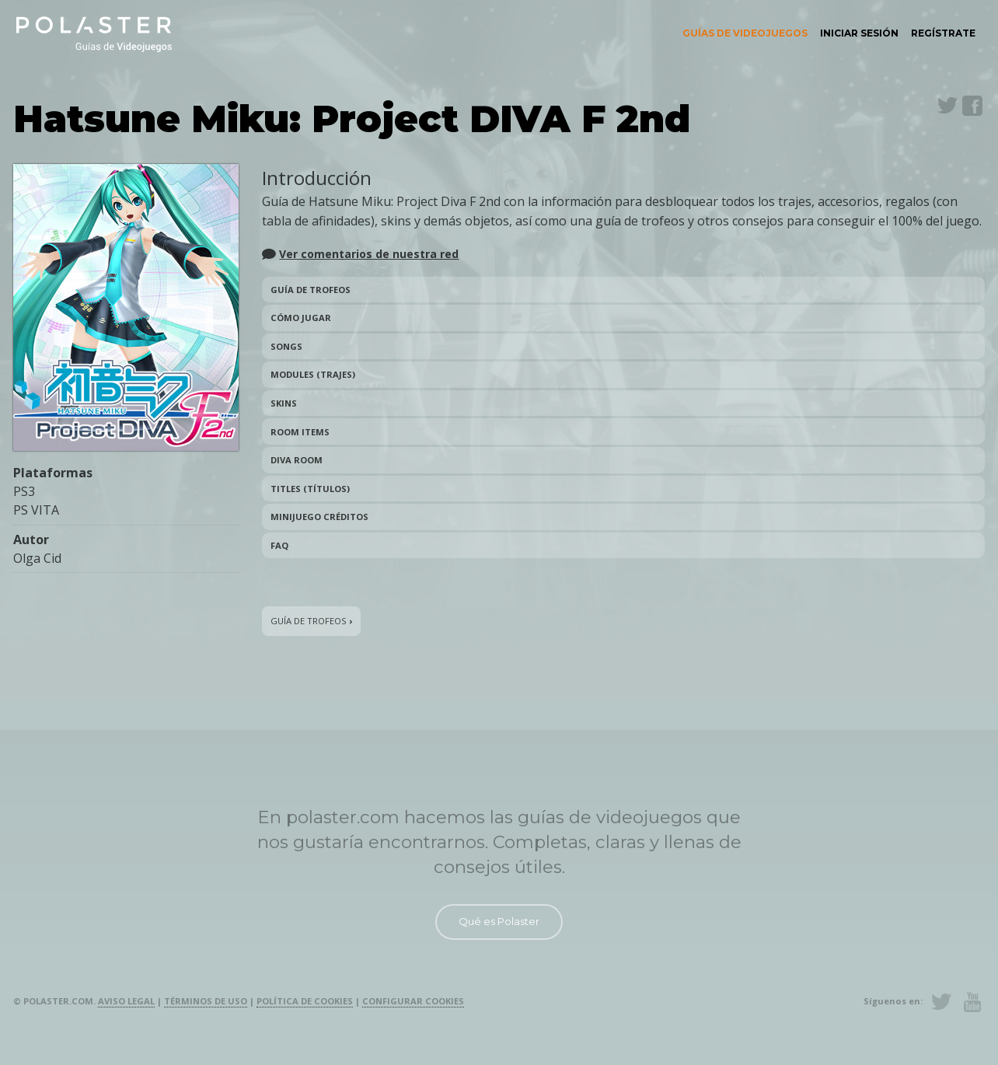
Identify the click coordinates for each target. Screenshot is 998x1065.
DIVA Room (296, 460)
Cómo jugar (300, 317)
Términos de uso (205, 1001)
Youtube (972, 1002)
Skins (283, 403)
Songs (286, 346)
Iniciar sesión (859, 33)
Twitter (947, 105)
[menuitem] (745, 33)
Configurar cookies (413, 1001)
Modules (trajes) (312, 374)
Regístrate (943, 33)
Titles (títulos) (310, 488)
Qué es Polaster (499, 921)
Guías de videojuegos (745, 33)
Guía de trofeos (310, 289)
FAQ (279, 545)
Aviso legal (126, 1001)
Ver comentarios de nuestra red (369, 253)
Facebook (972, 105)
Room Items (300, 432)
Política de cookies (304, 1001)
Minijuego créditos (319, 516)
